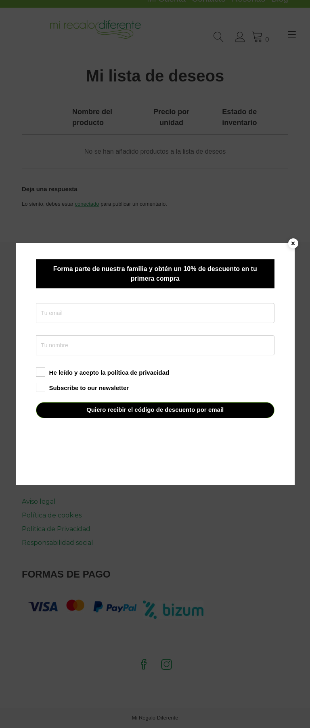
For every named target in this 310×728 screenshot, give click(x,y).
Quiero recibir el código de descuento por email (155, 409)
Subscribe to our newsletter (82, 387)
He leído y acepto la (103, 372)
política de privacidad (138, 372)
